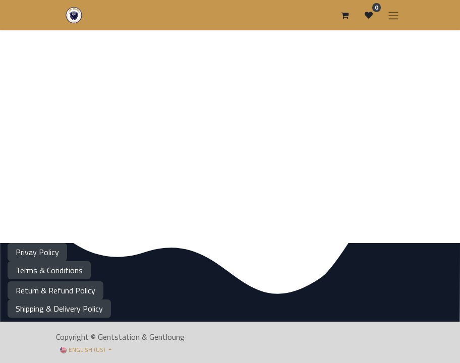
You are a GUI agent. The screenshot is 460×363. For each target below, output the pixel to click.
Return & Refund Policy (55, 290)
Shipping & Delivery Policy (59, 308)
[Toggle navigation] (393, 15)
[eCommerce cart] (344, 15)
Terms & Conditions (49, 270)
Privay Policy (37, 252)
